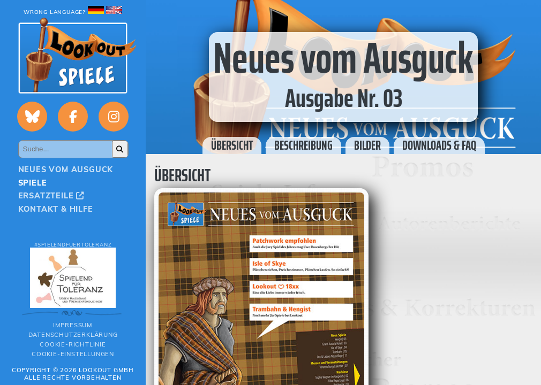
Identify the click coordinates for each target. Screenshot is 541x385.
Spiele (32, 183)
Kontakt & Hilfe (55, 209)
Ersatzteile (51, 196)
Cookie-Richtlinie (73, 344)
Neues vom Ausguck (66, 169)
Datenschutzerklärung (73, 334)
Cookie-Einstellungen (73, 354)
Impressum (73, 325)
